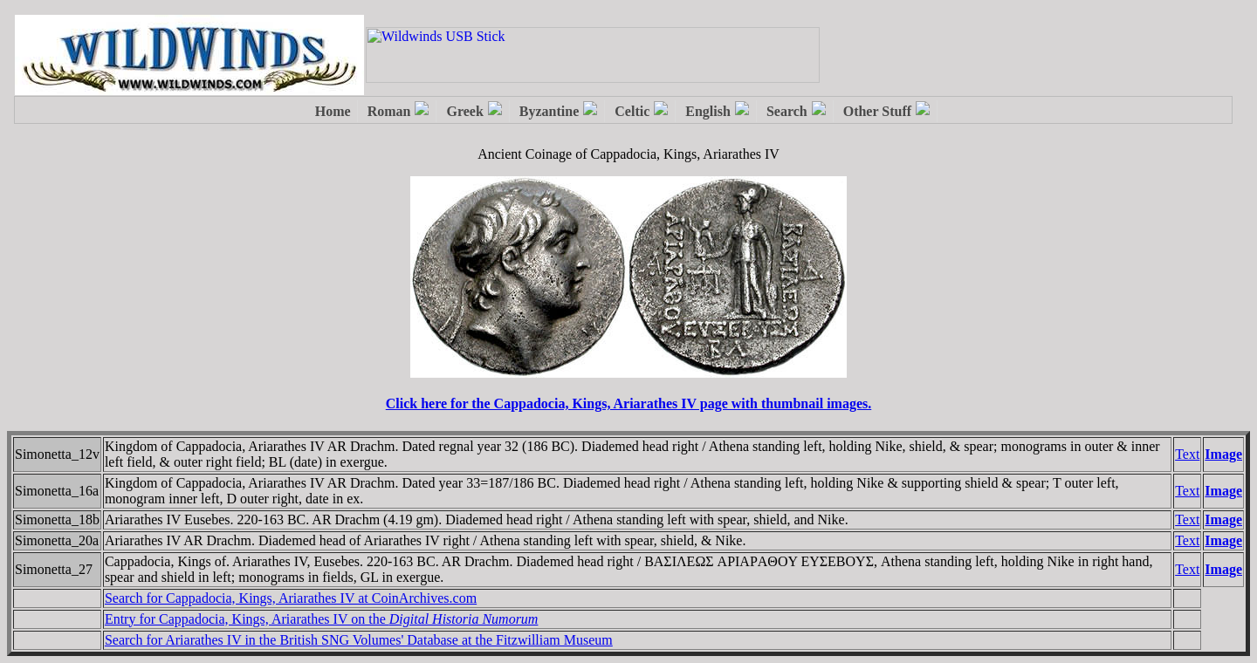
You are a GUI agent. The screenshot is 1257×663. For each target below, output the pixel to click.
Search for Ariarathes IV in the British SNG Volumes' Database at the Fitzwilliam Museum (359, 639)
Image (1223, 454)
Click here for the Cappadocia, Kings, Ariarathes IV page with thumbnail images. (628, 403)
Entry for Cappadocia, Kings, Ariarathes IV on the (322, 619)
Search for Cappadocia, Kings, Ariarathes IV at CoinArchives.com (291, 598)
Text (1187, 454)
